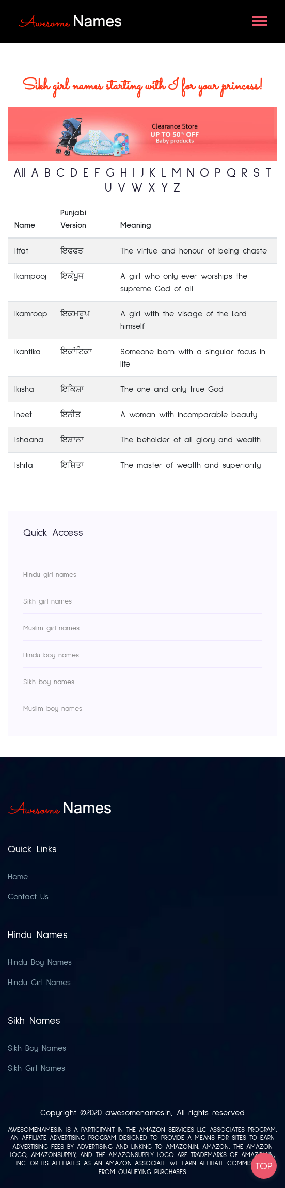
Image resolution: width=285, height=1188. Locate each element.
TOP (264, 1166)
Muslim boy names (52, 708)
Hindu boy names (51, 655)
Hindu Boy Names (40, 962)
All (19, 173)
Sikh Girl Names (36, 1068)
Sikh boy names (48, 682)
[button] (259, 19)
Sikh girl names (47, 601)
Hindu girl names (49, 574)
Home (18, 877)
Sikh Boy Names (37, 1048)
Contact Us (28, 897)
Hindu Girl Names (39, 982)
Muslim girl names (51, 628)
